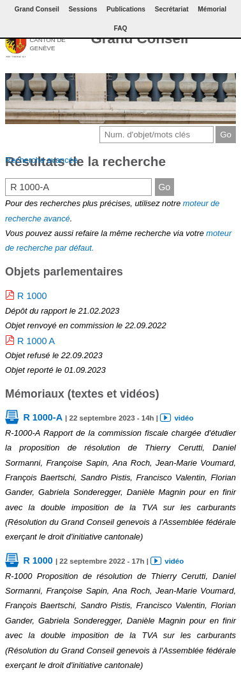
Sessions (82, 9)
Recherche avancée (41, 160)
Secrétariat (172, 9)
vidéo (183, 418)
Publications (125, 9)
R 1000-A (42, 417)
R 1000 (32, 296)
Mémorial (212, 9)
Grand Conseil (139, 38)
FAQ (120, 28)
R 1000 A (36, 341)
